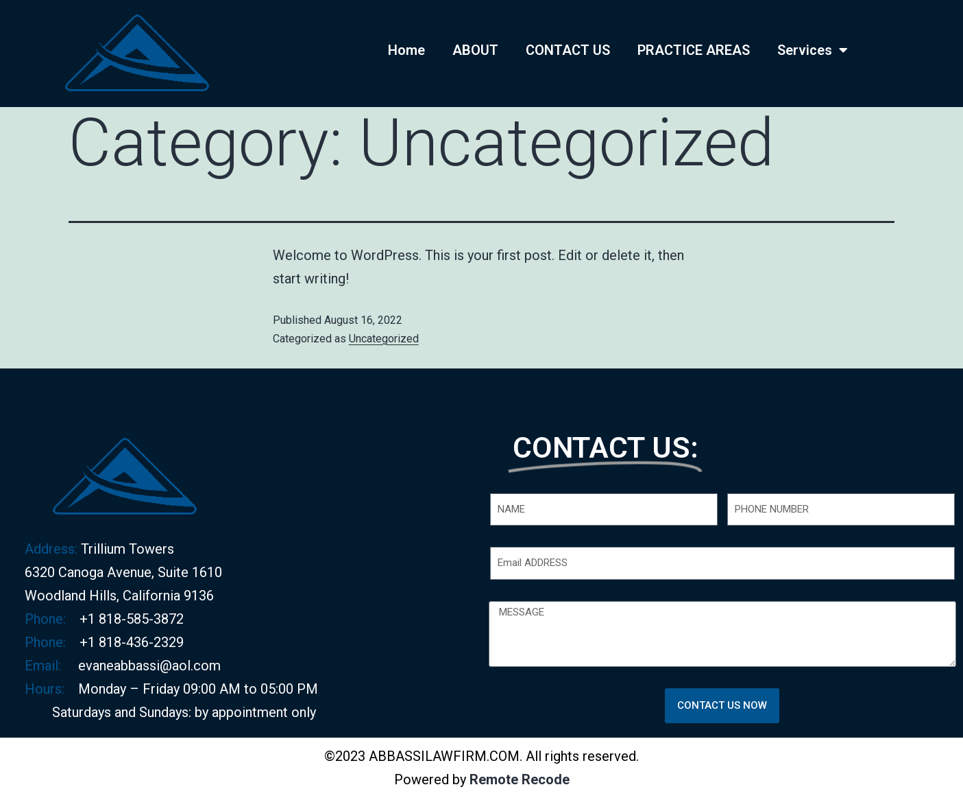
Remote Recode (520, 779)
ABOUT (475, 50)
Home (406, 50)
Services (812, 50)
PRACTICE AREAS (693, 50)
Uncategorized (384, 338)
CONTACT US (568, 50)
